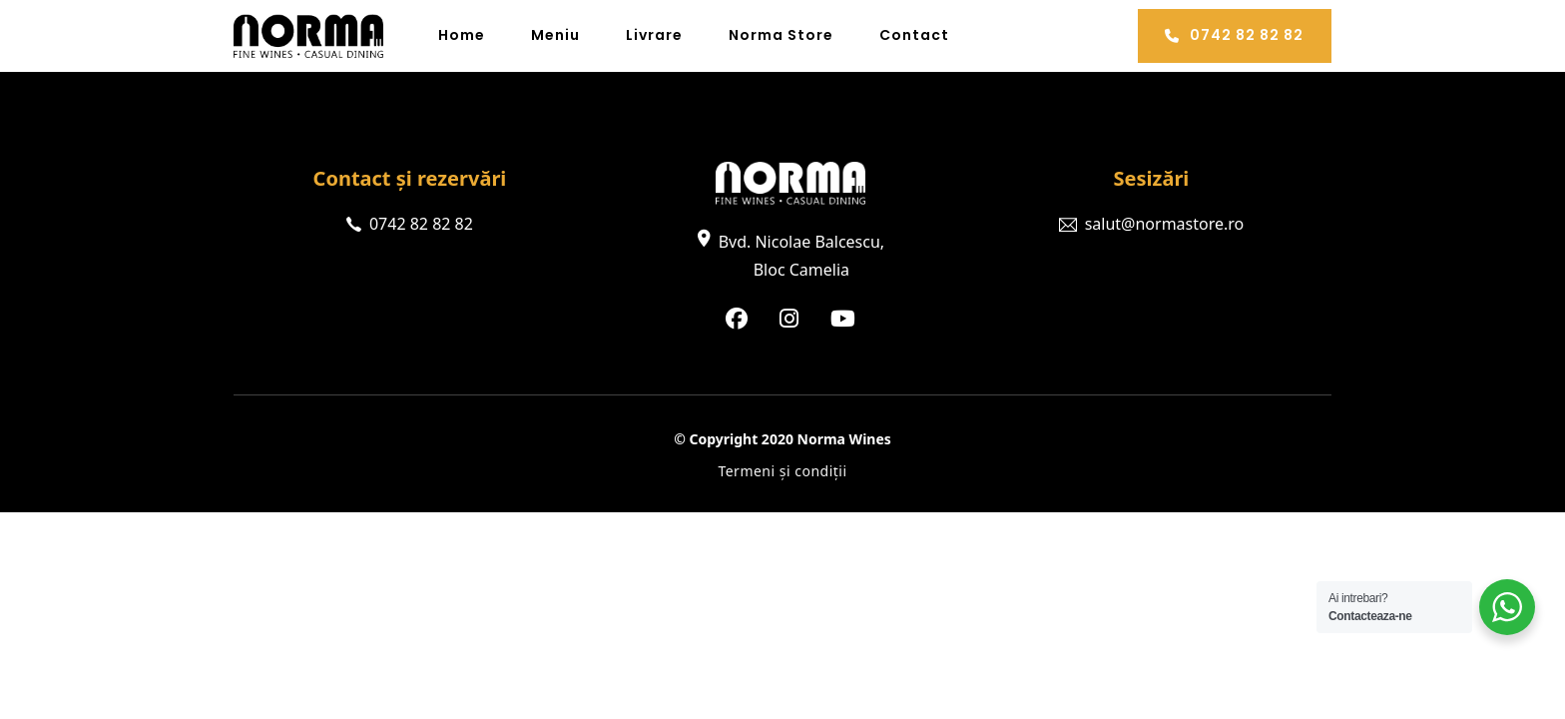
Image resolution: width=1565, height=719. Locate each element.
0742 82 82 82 (1234, 35)
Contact (914, 35)
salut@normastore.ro (1165, 224)
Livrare (654, 35)
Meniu (555, 35)
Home (461, 35)
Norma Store (781, 35)
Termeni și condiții (782, 470)
